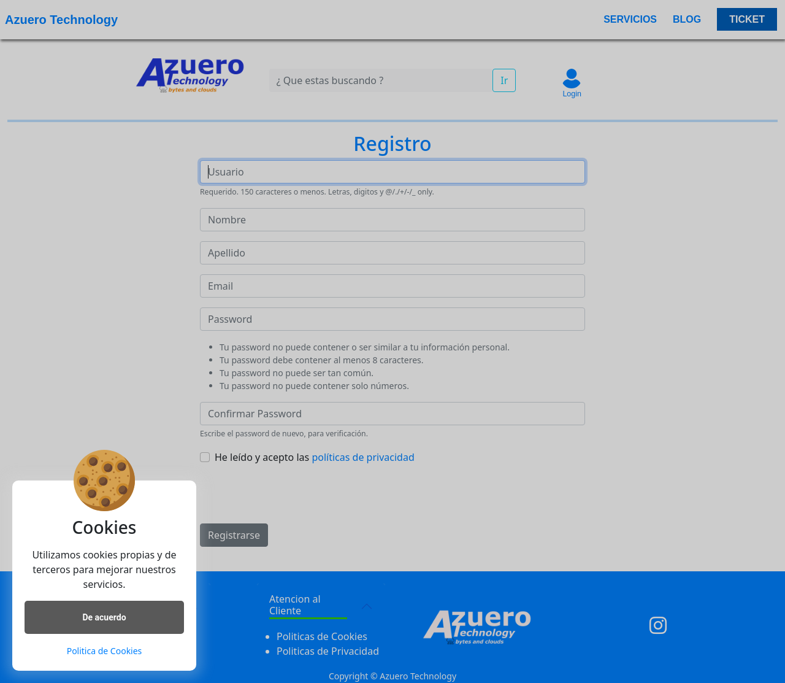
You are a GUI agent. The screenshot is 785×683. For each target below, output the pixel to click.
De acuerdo (104, 617)
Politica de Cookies (104, 651)
